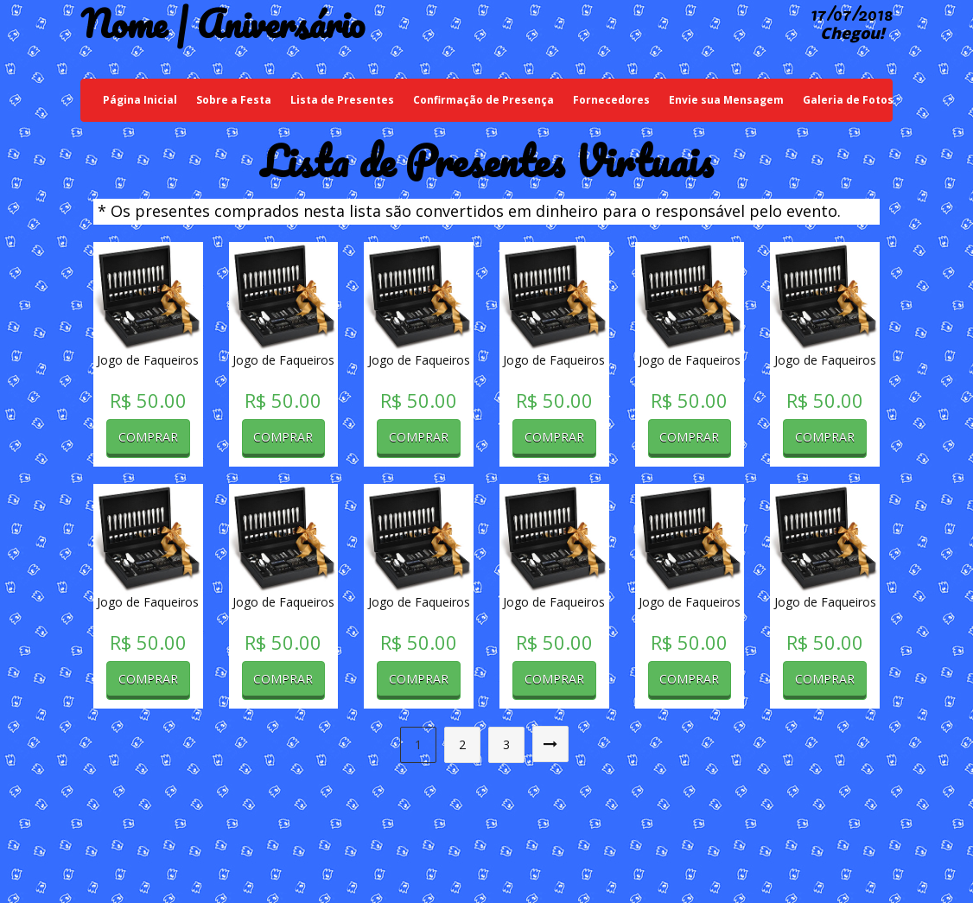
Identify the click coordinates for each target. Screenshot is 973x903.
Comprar (148, 437)
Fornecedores (611, 99)
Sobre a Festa (233, 99)
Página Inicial (144, 99)
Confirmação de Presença (483, 99)
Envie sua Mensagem (726, 99)
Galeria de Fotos (848, 99)
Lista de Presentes (342, 99)
